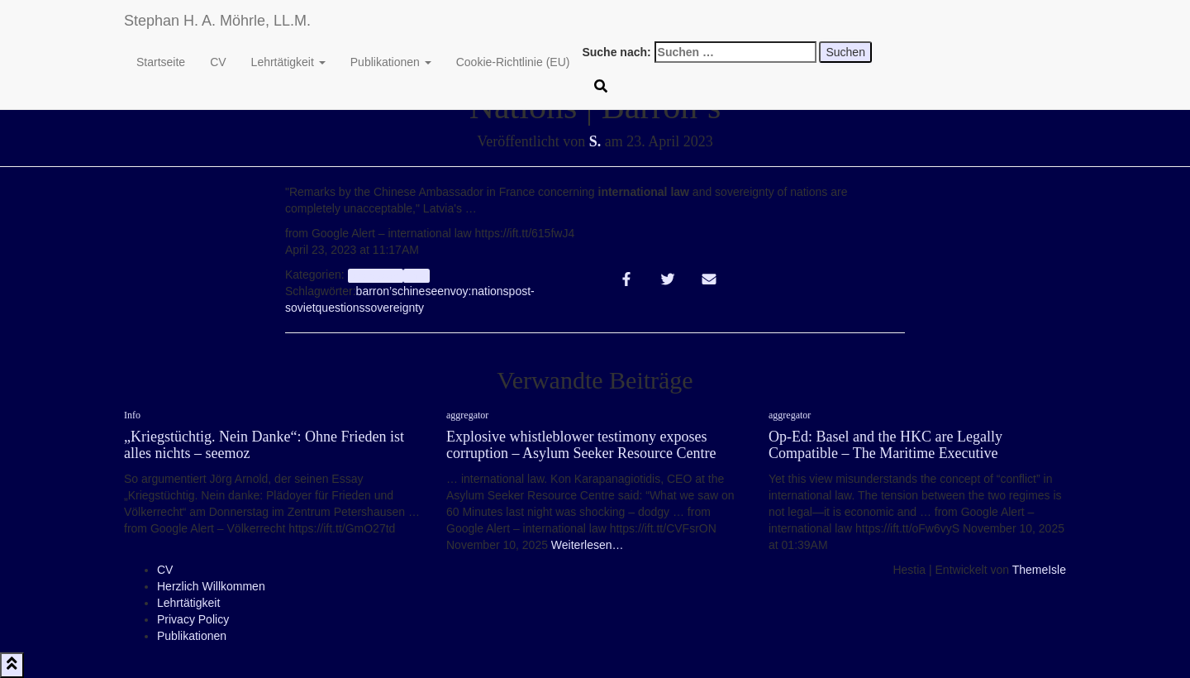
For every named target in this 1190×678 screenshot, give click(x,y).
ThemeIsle (1039, 569)
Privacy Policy (193, 619)
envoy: (454, 291)
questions (340, 307)
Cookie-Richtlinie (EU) (513, 62)
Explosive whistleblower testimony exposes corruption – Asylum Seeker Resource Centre (581, 444)
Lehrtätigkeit (288, 62)
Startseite (160, 62)
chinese (417, 291)
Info (416, 275)
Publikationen (390, 62)
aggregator (375, 275)
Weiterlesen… (586, 544)
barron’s (376, 291)
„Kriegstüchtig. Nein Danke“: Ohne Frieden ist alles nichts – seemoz (264, 444)
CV (218, 62)
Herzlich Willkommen (211, 586)
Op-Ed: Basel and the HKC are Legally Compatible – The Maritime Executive (885, 444)
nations (489, 291)
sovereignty (395, 307)
